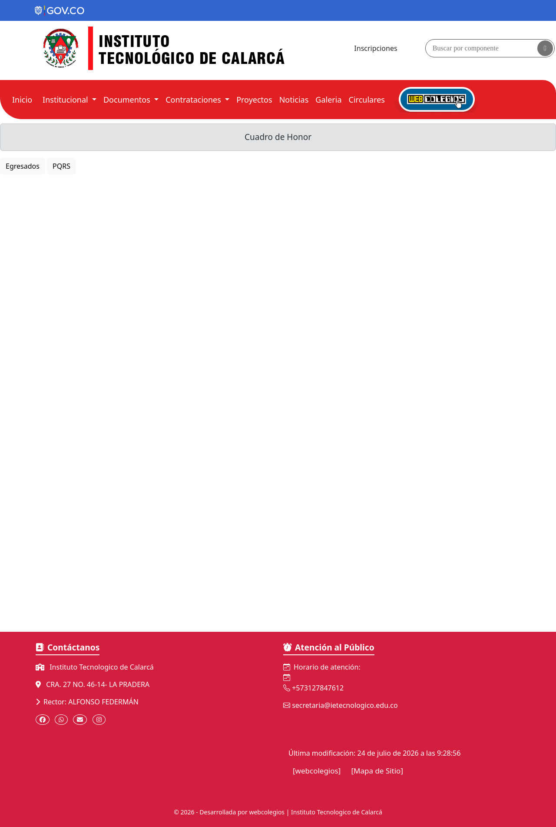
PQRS (61, 166)
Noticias (294, 99)
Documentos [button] (127, 99)
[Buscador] (490, 48)
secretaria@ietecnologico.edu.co (345, 705)
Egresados (23, 166)
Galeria (330, 99)
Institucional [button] (66, 99)
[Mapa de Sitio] (377, 771)
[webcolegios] (317, 771)
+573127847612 (318, 688)
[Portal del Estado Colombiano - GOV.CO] (59, 10)
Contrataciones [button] (194, 99)
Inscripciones (375, 48)
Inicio (24, 99)
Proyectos (254, 99)
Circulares (367, 99)
